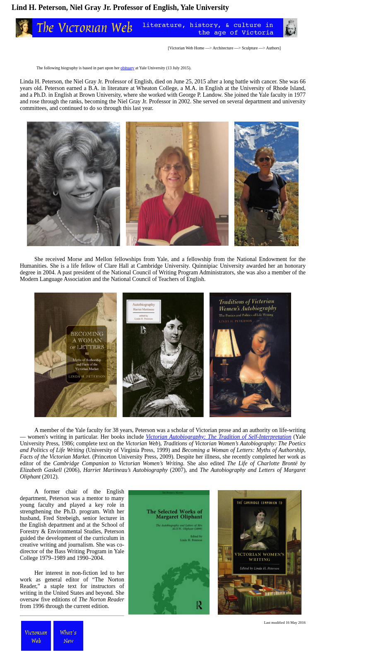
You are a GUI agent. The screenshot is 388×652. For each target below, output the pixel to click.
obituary (127, 68)
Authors (272, 48)
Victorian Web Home (187, 48)
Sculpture (250, 48)
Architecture (222, 48)
